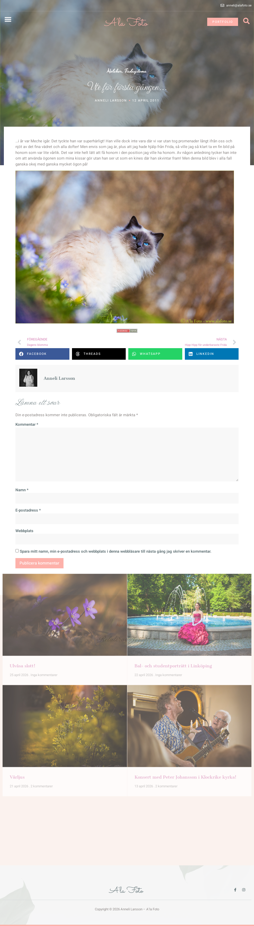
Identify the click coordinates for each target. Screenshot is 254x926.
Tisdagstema (135, 71)
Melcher (114, 71)
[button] (8, 19)
